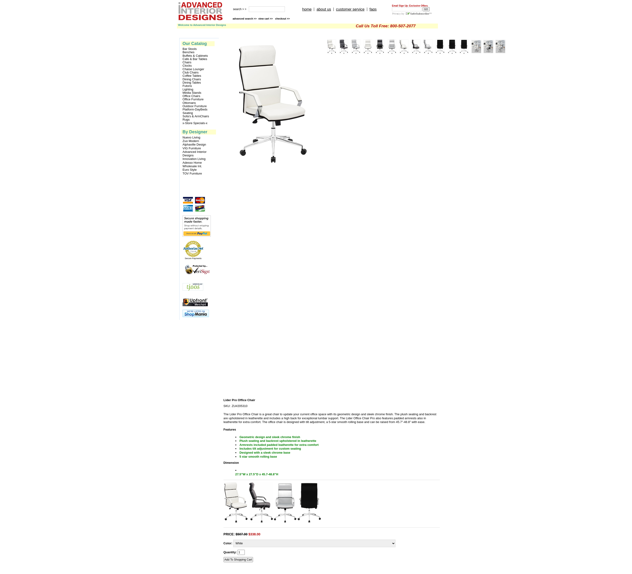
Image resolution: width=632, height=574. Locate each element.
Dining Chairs (192, 79)
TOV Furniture (192, 173)
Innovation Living (194, 159)
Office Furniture (193, 99)
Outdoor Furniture (195, 106)
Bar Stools (190, 49)
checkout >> (282, 18)
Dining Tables (192, 82)
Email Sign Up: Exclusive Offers (410, 5)
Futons (187, 86)
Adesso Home (192, 162)
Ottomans (189, 103)
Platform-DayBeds (195, 109)
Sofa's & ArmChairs (196, 116)
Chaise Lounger (193, 69)
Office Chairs (191, 96)
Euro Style (190, 169)
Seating (188, 113)
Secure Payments (193, 258)
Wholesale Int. (192, 166)
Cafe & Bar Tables (195, 59)
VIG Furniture (192, 148)
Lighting (188, 89)
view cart (265, 18)
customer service (350, 9)
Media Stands (192, 92)
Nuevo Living (191, 137)
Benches (189, 52)
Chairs (187, 62)
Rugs (186, 119)
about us (323, 9)
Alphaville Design (194, 144)
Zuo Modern (191, 141)
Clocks (187, 65)
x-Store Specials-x (195, 123)
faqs (373, 9)
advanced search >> (245, 18)
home (307, 9)
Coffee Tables (192, 75)
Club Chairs (191, 72)
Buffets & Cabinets (195, 55)
